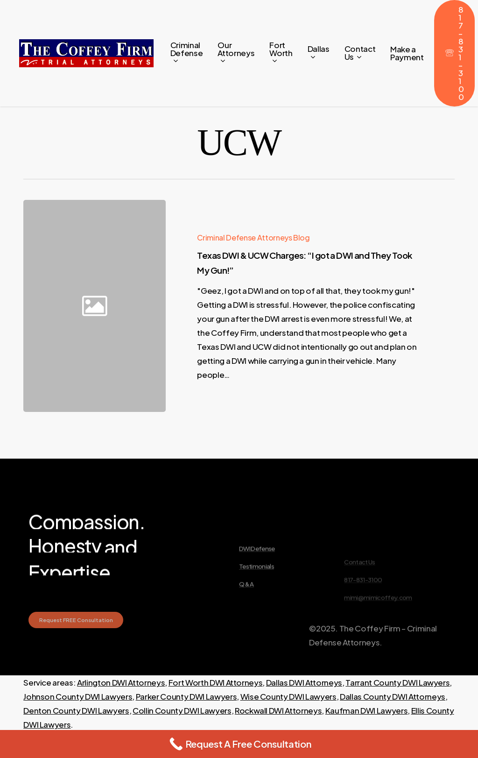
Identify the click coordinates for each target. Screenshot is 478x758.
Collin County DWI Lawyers (182, 710)
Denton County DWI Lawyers (76, 710)
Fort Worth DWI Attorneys (216, 682)
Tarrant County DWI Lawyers (397, 682)
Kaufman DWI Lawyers (366, 710)
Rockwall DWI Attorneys (278, 710)
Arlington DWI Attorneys (121, 682)
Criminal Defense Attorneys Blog (253, 237)
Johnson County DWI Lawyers (77, 696)
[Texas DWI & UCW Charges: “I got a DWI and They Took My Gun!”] (310, 306)
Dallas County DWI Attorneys (392, 696)
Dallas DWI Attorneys (304, 682)
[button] (76, 637)
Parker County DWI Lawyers (186, 696)
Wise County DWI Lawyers (288, 696)
